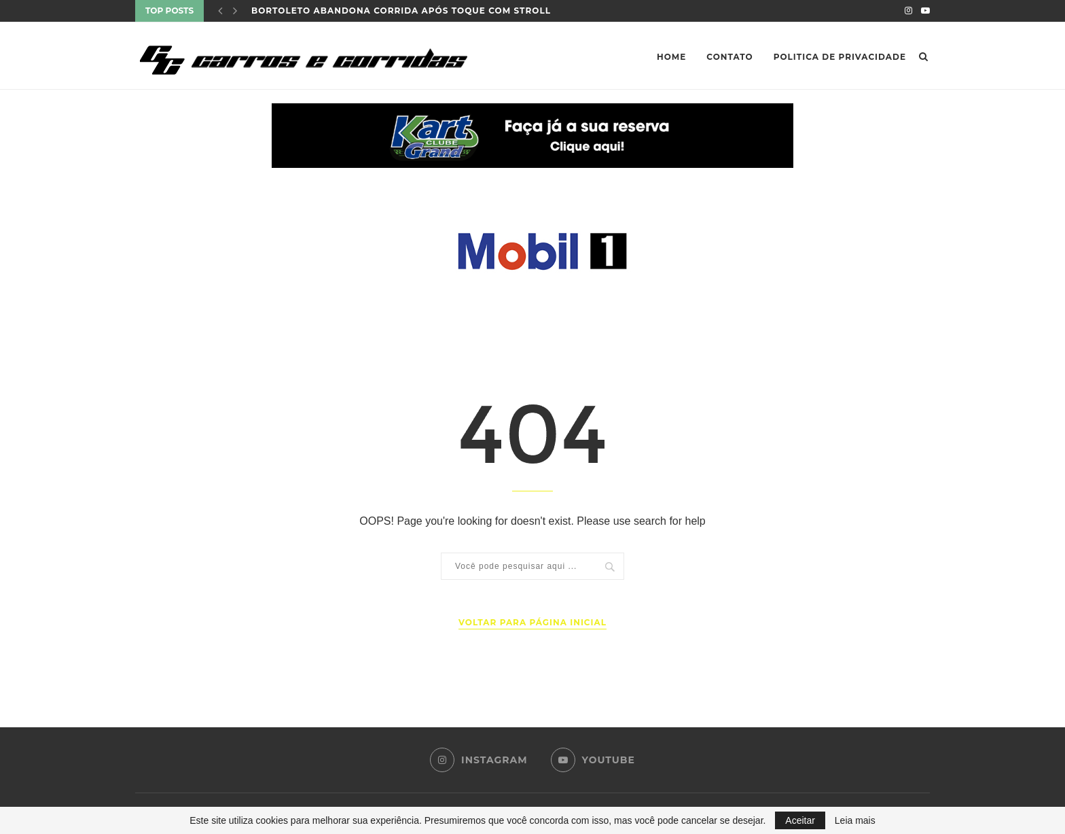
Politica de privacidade (840, 57)
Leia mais (855, 820)
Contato (729, 57)
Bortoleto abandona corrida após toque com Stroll (401, 10)
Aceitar (800, 820)
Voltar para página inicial (532, 622)
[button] (532, 135)
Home (671, 57)
